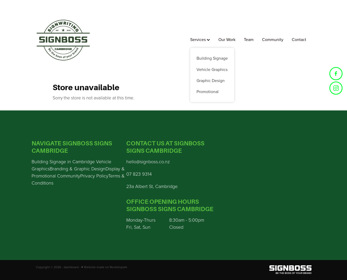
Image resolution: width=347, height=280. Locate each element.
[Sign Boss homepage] (63, 40)
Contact (299, 39)
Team (249, 39)
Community (272, 39)
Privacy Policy (94, 175)
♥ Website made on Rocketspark (104, 267)
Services (200, 39)
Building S (42, 161)
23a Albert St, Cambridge (152, 186)
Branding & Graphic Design (77, 168)
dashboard (71, 267)
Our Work (226, 39)
